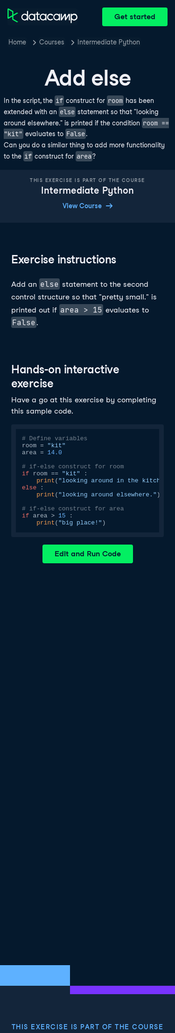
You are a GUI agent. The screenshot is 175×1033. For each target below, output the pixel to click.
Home (17, 42)
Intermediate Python (108, 42)
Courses (51, 42)
